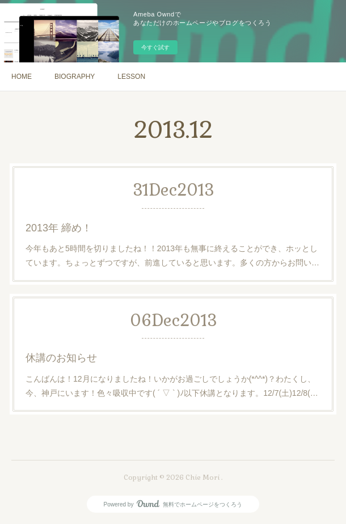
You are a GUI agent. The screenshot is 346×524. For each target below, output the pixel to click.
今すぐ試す (155, 47)
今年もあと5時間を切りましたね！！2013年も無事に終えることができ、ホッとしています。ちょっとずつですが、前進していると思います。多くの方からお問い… (172, 255)
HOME (21, 77)
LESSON (131, 77)
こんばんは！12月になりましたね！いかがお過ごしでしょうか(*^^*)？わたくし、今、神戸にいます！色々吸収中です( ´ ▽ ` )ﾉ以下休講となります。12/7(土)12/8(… (172, 386)
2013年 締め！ (59, 228)
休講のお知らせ (61, 358)
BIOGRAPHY (74, 77)
